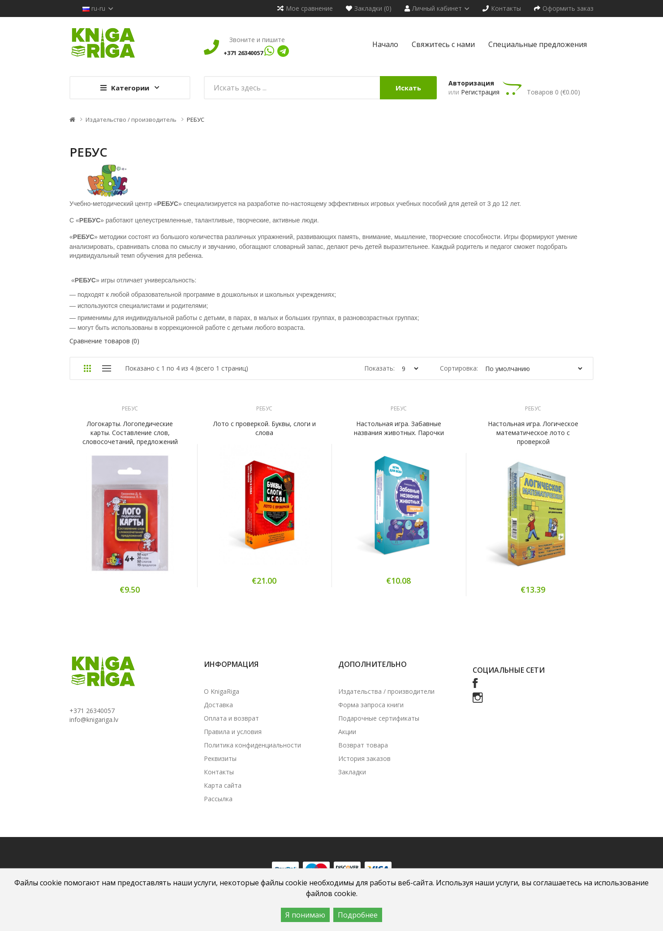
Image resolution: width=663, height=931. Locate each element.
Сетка (87, 368)
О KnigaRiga (221, 691)
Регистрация (480, 92)
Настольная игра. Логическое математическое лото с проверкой (533, 432)
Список (106, 368)
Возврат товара (363, 745)
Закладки (352, 772)
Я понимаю (305, 915)
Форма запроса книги (371, 704)
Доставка (218, 704)
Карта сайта (222, 785)
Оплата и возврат (231, 718)
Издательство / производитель (131, 119)
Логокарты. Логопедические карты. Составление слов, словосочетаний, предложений (130, 432)
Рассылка (218, 798)
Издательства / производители (386, 691)
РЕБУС (195, 119)
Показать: (379, 368)
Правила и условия (233, 731)
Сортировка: (459, 368)
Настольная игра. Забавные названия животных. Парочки (399, 428)
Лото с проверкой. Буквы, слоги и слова (264, 428)
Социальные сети (509, 670)
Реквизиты (220, 758)
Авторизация (471, 83)
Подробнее (358, 915)
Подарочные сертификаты (378, 718)
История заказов (364, 758)
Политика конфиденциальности (252, 745)
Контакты (219, 772)
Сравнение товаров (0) (104, 341)
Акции (347, 731)
